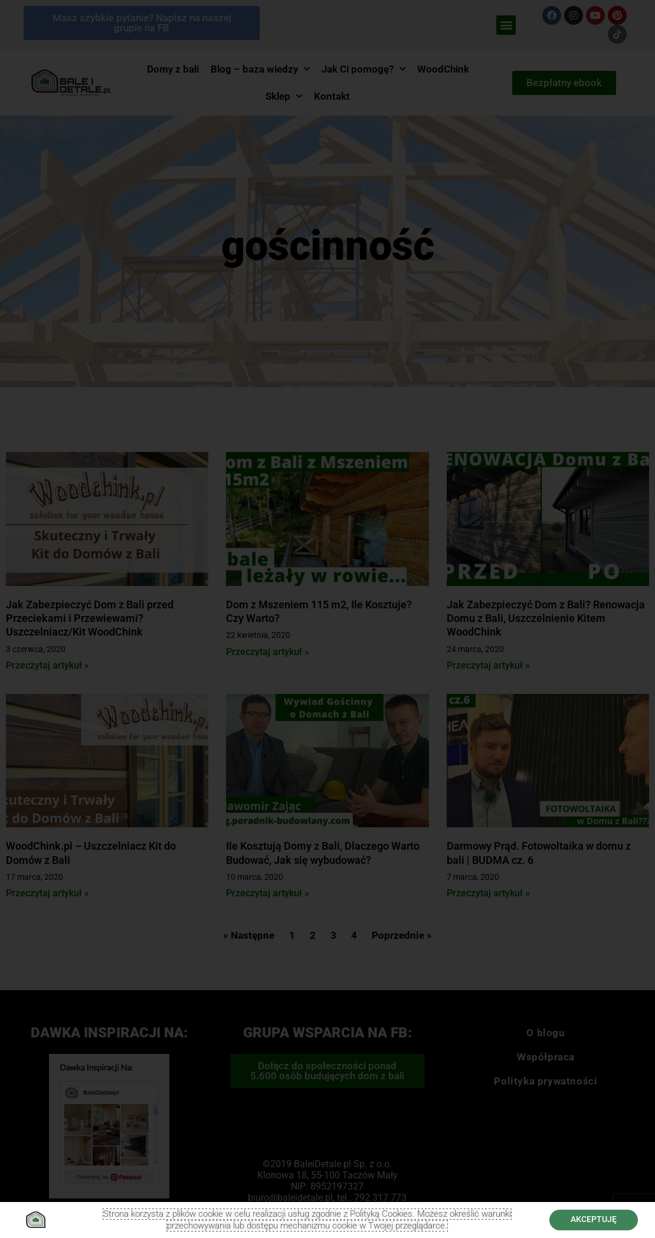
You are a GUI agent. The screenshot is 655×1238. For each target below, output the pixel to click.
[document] (327, 619)
